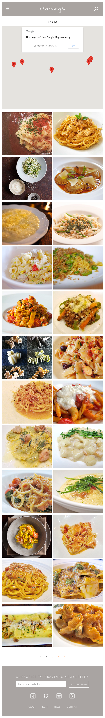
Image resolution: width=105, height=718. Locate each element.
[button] (52, 70)
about (31, 706)
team (45, 706)
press (57, 706)
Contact (72, 706)
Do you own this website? (45, 45)
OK (73, 45)
